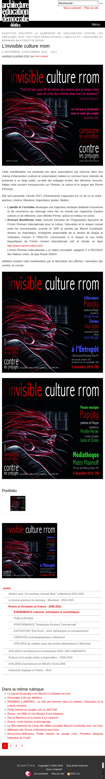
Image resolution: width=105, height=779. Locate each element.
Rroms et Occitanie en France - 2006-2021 (34, 606)
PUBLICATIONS (23, 618)
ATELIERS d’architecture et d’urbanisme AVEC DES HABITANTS (47, 651)
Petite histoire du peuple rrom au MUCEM (32, 709)
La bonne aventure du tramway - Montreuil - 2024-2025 (41, 600)
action (7, 588)
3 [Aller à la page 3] (16, 745)
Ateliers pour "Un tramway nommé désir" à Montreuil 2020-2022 (46, 593)
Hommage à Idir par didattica (24, 697)
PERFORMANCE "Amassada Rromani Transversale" (45, 624)
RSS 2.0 (73, 773)
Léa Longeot (41, 56)
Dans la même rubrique (23, 689)
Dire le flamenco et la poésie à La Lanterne (32, 717)
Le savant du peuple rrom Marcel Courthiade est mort (39, 693)
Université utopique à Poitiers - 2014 (29, 670)
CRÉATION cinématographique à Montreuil (39, 637)
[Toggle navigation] (96, 24)
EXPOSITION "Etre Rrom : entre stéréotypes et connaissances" (51, 631)
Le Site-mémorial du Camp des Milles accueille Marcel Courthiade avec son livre (55, 725)
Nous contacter (73, 8)
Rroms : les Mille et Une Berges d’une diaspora (35, 713)
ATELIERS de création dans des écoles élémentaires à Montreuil (52, 643)
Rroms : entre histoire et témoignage (29, 721)
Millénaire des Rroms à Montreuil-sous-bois (33, 729)
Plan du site (91, 8)
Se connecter (41, 773)
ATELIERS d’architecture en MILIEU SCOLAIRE (37, 663)
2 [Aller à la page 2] (10, 745)
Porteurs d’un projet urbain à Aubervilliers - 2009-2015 (40, 657)
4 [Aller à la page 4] (22, 745)
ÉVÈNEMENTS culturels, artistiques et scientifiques (46, 612)
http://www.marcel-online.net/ (24, 245)
